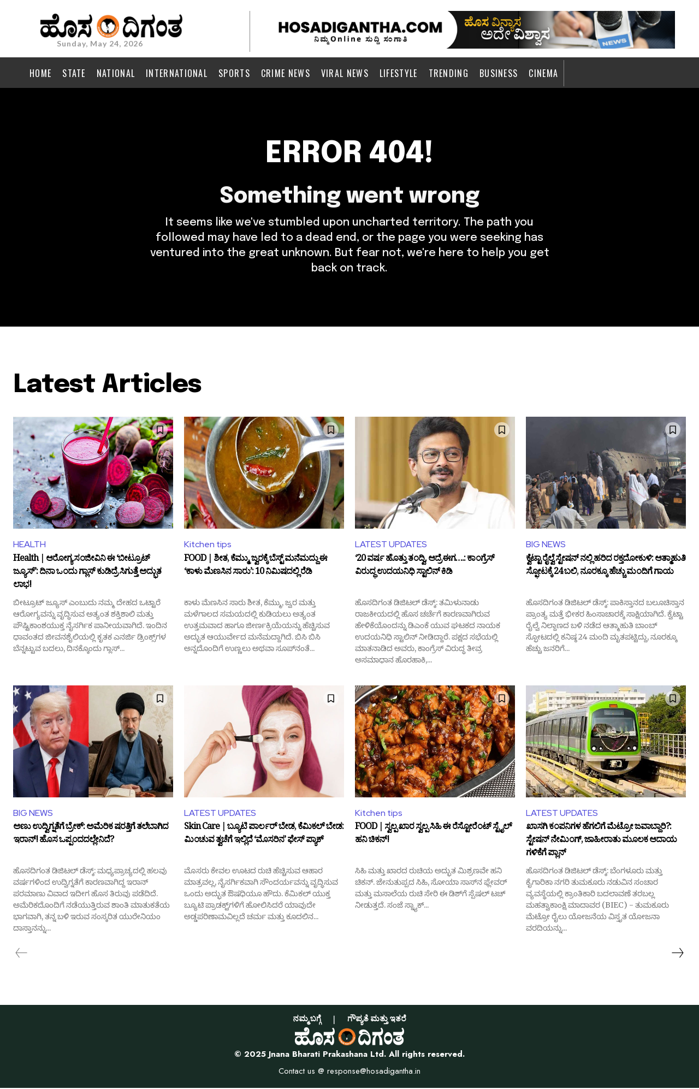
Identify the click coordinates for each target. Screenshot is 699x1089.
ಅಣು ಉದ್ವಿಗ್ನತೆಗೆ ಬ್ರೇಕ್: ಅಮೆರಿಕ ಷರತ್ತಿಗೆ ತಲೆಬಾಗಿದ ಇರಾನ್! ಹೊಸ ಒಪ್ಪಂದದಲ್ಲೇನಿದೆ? (90, 836)
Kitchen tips (208, 545)
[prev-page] (21, 954)
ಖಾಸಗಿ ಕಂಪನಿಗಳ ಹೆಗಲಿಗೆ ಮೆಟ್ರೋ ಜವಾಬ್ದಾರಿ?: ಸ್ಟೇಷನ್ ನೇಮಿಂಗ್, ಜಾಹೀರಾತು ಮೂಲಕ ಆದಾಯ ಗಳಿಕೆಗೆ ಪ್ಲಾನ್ (601, 842)
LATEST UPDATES (391, 545)
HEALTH (29, 545)
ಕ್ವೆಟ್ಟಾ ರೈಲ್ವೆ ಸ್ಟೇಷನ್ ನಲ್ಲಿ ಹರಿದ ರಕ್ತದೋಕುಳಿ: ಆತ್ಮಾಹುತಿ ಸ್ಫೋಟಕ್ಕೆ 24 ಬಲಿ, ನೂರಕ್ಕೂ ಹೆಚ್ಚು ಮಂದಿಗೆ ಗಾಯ (605, 567)
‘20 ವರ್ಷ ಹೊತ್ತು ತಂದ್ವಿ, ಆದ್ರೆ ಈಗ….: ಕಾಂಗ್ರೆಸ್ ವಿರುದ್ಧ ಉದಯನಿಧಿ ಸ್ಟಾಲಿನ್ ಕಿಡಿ (424, 567)
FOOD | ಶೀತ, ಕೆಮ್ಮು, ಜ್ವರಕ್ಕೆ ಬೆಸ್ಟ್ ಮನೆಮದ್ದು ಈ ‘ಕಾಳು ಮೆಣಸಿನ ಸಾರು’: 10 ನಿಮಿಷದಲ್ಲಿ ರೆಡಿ (255, 567)
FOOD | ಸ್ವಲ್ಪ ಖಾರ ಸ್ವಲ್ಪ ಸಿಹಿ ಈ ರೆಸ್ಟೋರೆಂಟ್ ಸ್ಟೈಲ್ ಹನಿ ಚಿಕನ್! (433, 836)
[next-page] (677, 954)
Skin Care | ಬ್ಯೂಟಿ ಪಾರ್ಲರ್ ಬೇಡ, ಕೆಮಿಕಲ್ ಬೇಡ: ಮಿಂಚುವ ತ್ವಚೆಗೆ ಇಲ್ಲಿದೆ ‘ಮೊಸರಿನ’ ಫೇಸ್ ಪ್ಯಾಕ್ (263, 836)
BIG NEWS (546, 545)
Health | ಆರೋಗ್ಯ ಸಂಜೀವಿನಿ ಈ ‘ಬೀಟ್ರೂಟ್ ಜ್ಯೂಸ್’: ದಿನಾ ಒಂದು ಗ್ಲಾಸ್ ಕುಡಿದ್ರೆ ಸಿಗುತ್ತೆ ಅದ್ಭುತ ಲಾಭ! (87, 573)
